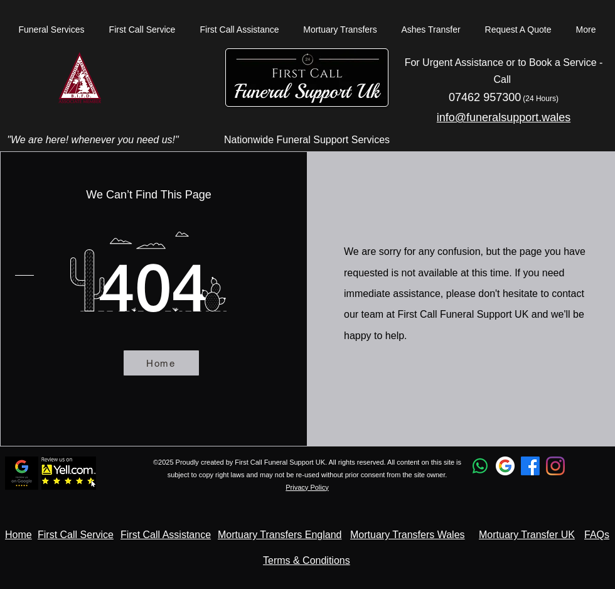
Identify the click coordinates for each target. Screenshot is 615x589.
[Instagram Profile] (555, 466)
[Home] (161, 363)
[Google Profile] (505, 466)
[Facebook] (530, 466)
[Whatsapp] (480, 466)
